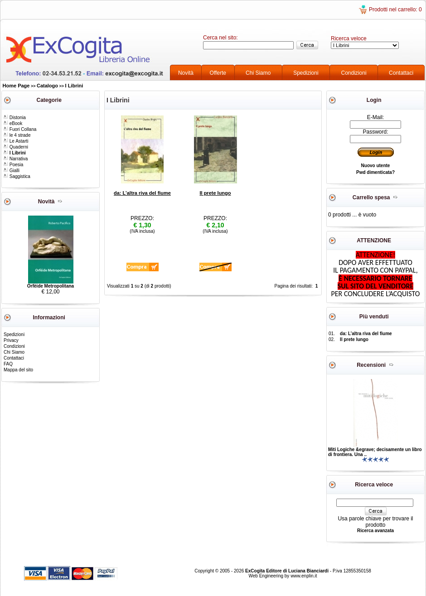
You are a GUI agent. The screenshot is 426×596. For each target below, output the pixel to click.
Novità (186, 73)
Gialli (11, 170)
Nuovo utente (375, 165)
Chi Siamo (258, 73)
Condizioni (354, 73)
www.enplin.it (303, 575)
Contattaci (401, 73)
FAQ (8, 363)
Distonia (14, 117)
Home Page (16, 85)
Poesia (13, 164)
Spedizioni (305, 73)
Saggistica (16, 176)
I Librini (74, 85)
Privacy (11, 340)
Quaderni (15, 146)
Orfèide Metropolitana (50, 286)
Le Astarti (15, 141)
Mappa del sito (18, 369)
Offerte (218, 73)
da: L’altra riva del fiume (142, 193)
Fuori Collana (19, 129)
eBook (12, 123)
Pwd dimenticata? (375, 172)
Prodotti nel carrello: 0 (395, 9)
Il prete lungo (215, 193)
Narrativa (15, 158)
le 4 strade (16, 135)
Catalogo (47, 85)
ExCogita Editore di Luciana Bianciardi (287, 570)
